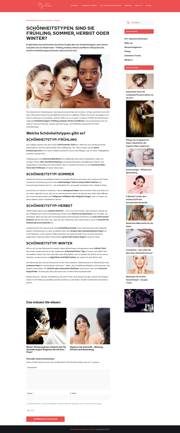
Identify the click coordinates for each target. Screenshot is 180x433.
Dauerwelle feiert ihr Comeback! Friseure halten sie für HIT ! (139, 94)
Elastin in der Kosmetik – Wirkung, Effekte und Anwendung (86, 347)
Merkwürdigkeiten (34, 20)
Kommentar (32, 367)
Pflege (127, 51)
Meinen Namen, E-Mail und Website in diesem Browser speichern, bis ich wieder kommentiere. (65, 403)
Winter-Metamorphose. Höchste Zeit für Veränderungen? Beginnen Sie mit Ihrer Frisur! (46, 349)
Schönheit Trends (52, 20)
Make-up (128, 43)
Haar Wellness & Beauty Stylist (82, 429)
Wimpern (128, 59)
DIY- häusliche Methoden (136, 39)
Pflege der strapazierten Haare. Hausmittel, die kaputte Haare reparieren (137, 142)
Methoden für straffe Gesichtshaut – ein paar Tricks (137, 278)
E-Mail (73, 393)
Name (30, 393)
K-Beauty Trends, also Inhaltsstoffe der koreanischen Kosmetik (137, 198)
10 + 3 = (31, 410)
